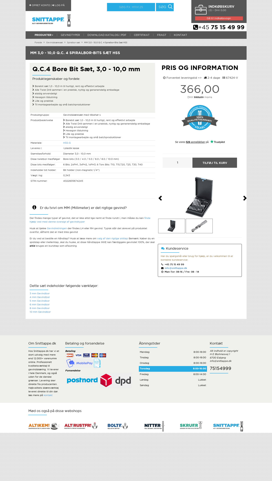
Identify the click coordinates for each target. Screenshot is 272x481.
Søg (162, 7)
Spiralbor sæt (73, 43)
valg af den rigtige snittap (112, 239)
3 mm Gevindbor (40, 294)
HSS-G (67, 143)
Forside (38, 43)
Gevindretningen (57, 229)
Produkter (44, 35)
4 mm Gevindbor (40, 297)
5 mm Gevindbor (40, 301)
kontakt (48, 395)
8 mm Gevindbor (40, 308)
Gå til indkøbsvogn (219, 18)
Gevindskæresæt (54, 43)
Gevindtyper (70, 35)
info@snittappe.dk (175, 268)
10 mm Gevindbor (40, 312)
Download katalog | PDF (106, 35)
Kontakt (180, 35)
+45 (219, 27)
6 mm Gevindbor (40, 305)
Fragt (161, 35)
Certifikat (142, 35)
